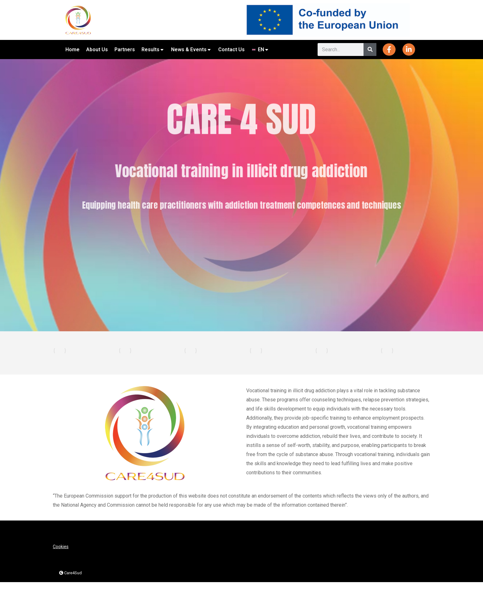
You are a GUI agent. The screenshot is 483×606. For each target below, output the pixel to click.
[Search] (370, 49)
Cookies (61, 546)
